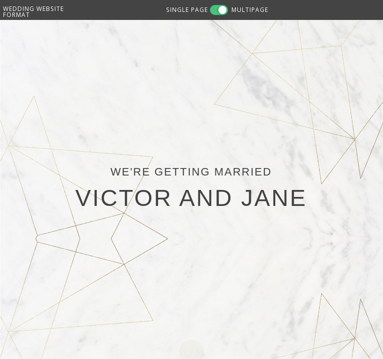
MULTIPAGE (249, 9)
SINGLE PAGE (187, 9)
